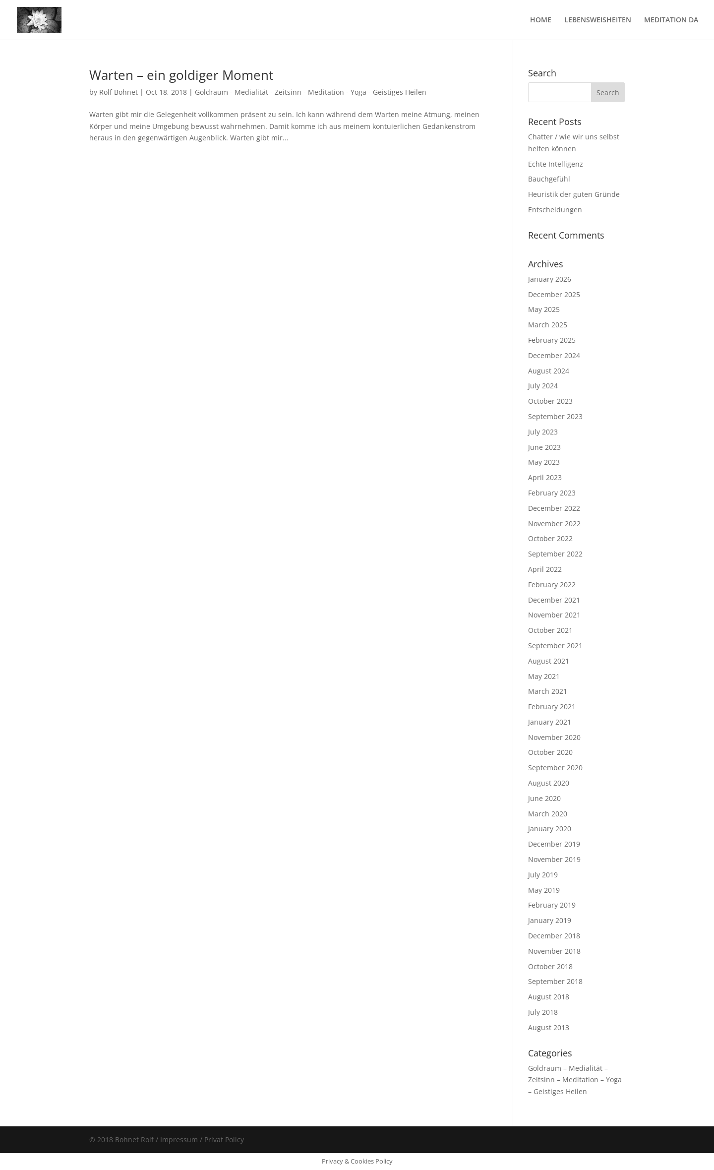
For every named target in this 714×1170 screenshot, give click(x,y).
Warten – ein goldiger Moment (181, 75)
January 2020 (549, 828)
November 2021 (554, 614)
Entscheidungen (555, 209)
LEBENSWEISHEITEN (597, 20)
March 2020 (547, 813)
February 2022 (552, 584)
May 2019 (544, 890)
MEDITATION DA (671, 20)
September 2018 (555, 981)
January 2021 (549, 722)
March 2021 (547, 691)
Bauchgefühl (549, 179)
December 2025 (554, 294)
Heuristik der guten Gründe (574, 194)
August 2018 (548, 996)
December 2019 (554, 844)
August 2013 (548, 1027)
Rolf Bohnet (118, 92)
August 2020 (548, 783)
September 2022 (555, 553)
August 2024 (548, 370)
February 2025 (552, 340)
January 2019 (549, 920)
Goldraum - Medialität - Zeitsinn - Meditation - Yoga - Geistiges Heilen (310, 92)
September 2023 (555, 416)
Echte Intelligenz (555, 164)
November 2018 (554, 951)
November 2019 (554, 859)
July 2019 (543, 874)
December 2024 (554, 355)
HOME (540, 20)
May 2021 (544, 676)
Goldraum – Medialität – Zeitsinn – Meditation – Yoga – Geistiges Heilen (575, 1080)
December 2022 (554, 508)
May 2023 (544, 462)
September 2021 (555, 645)
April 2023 (545, 477)
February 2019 (552, 905)
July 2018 (543, 1012)
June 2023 (544, 447)
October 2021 (550, 630)
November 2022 (554, 523)
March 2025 (547, 324)
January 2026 (549, 279)
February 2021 (552, 706)
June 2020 (544, 798)
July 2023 (543, 431)
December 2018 (554, 935)
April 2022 (545, 569)
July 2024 (543, 385)
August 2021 (548, 661)
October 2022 (550, 538)
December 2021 (554, 600)
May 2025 (544, 309)
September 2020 (555, 767)
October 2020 (550, 752)
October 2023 (550, 401)
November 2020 (554, 737)
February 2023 (552, 492)
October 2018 (550, 966)
